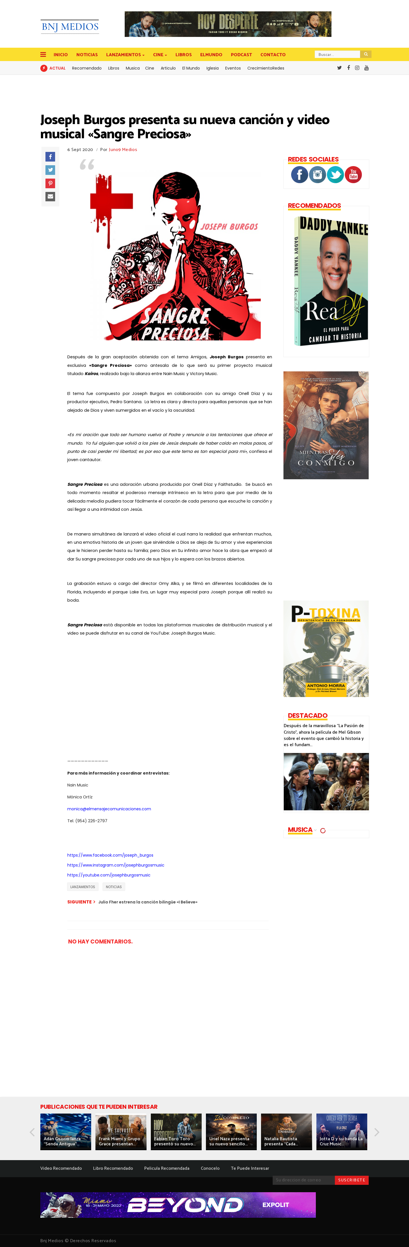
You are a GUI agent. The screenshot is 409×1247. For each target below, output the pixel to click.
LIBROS (184, 55)
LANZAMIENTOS (124, 55)
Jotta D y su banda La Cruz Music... (341, 1141)
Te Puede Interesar (250, 1168)
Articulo (168, 68)
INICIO (61, 55)
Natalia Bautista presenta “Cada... (281, 1141)
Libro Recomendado (113, 1168)
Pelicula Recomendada (166, 1168)
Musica (133, 68)
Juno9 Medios (123, 150)
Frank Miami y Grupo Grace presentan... (119, 1141)
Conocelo (210, 1168)
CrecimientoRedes (265, 68)
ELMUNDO (211, 55)
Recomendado (87, 68)
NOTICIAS (87, 55)
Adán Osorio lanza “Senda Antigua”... (62, 1141)
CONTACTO (273, 55)
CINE (158, 55)
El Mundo (191, 68)
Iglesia (212, 68)
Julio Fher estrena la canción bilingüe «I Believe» (147, 902)
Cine (149, 68)
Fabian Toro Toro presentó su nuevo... (175, 1141)
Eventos (233, 68)
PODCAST (241, 55)
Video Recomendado (61, 1168)
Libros (113, 68)
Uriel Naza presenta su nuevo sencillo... (229, 1141)
